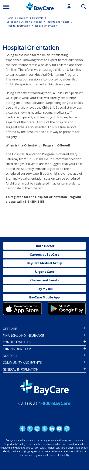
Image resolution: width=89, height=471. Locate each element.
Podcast (66, 429)
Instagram (37, 429)
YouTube (59, 429)
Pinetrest (44, 429)
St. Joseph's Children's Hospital (24, 21)
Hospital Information (18, 25)
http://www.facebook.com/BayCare (22, 429)
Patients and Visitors (58, 21)
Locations (22, 18)
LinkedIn (52, 429)
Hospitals (37, 18)
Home (10, 18)
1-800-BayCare (55, 403)
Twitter (30, 429)
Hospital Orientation (45, 25)
